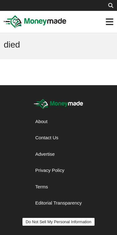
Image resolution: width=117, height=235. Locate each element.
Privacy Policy (49, 170)
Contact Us (46, 137)
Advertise (45, 154)
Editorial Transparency (58, 202)
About (41, 121)
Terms (41, 186)
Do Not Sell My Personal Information (58, 221)
